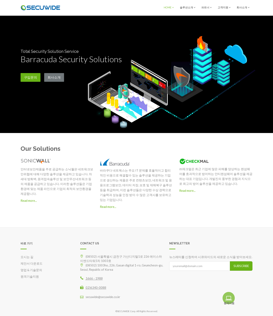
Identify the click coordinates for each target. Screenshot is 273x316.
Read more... (29, 200)
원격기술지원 (30, 276)
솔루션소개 (187, 7)
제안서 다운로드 (32, 263)
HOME (169, 7)
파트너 (206, 7)
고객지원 (224, 7)
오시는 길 (27, 256)
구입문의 (30, 77)
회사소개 (243, 7)
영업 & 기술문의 (31, 270)
